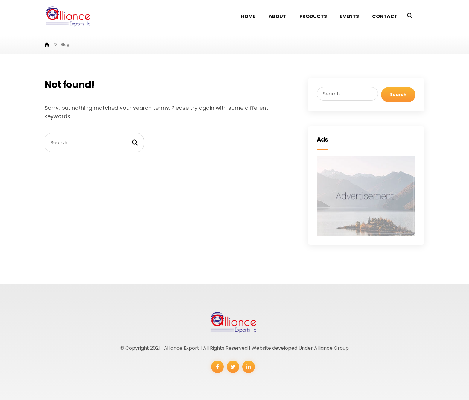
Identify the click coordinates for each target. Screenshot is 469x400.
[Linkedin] (248, 367)
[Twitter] (233, 367)
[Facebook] (217, 367)
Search (398, 95)
